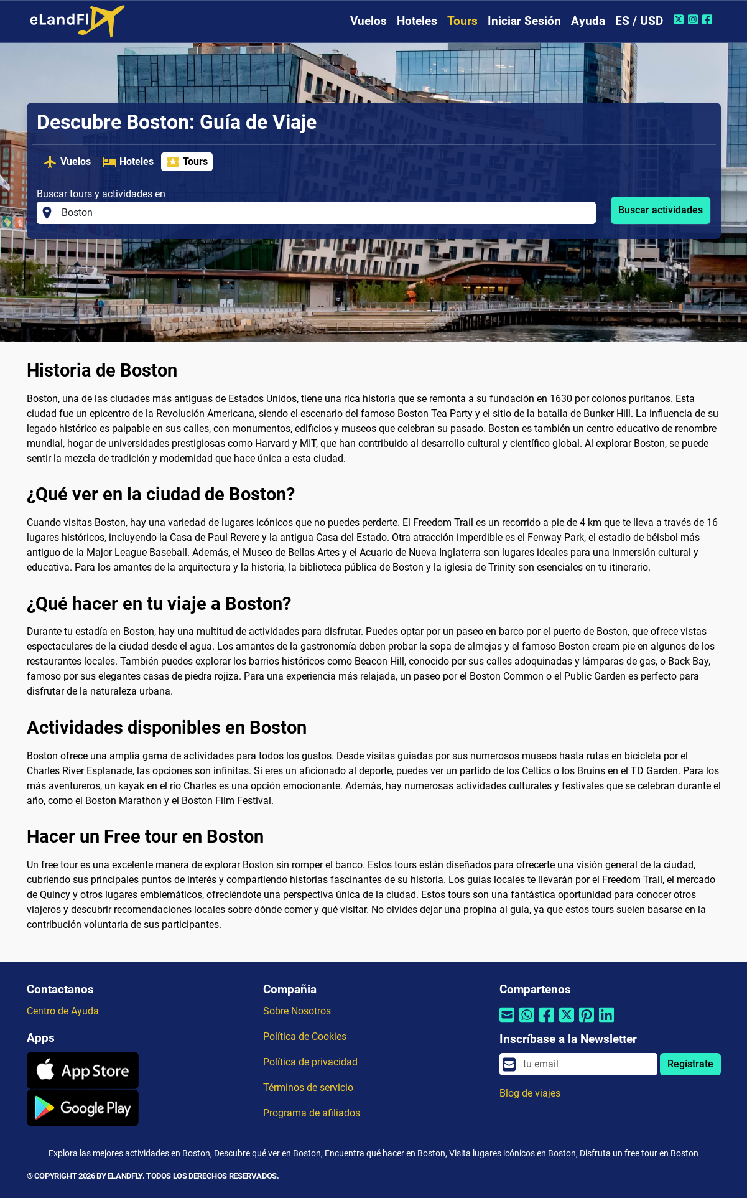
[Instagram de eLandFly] (694, 19)
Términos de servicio (308, 1087)
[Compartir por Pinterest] (586, 1023)
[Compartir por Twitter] (566, 1023)
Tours (462, 21)
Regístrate (690, 1064)
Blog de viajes (529, 1093)
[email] (586, 1064)
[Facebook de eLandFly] (709, 19)
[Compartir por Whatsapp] (526, 1023)
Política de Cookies (304, 1036)
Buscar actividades (660, 210)
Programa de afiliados (311, 1113)
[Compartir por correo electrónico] (506, 1023)
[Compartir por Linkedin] (606, 1023)
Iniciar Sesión (524, 21)
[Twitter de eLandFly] (680, 19)
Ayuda (588, 21)
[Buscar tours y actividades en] (325, 213)
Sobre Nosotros (297, 1011)
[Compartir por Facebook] (546, 1023)
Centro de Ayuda (63, 1011)
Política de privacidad (310, 1062)
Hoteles (417, 21)
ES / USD (639, 21)
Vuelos (368, 21)
